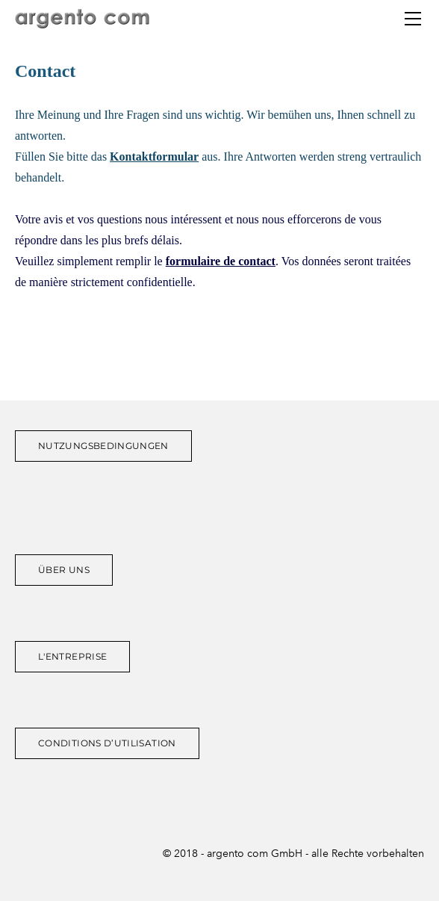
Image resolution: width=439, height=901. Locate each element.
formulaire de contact (220, 261)
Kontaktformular (154, 156)
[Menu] (413, 18)
